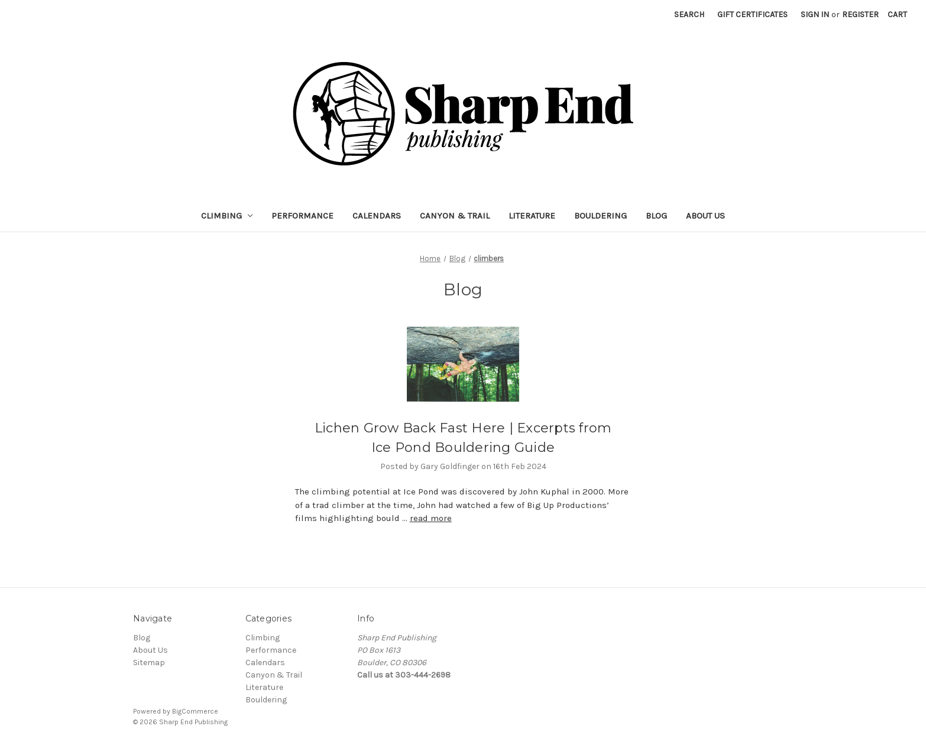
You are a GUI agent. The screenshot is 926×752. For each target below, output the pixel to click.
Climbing (227, 215)
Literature (532, 215)
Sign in (815, 14)
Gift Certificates (752, 14)
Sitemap (149, 662)
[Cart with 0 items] (897, 14)
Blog (656, 215)
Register (860, 14)
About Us (705, 215)
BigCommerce (195, 711)
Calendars (376, 215)
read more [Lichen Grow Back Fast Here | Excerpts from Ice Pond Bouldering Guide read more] (431, 518)
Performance (302, 215)
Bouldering (600, 215)
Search (689, 14)
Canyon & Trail (455, 215)
